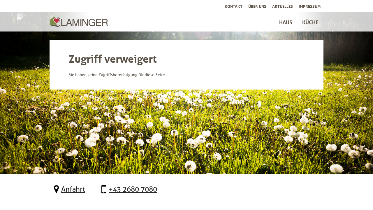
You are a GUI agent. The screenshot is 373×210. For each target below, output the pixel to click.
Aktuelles (282, 6)
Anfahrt (73, 189)
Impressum (310, 6)
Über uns (257, 6)
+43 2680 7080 (133, 189)
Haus (285, 22)
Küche (310, 22)
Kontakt (233, 6)
